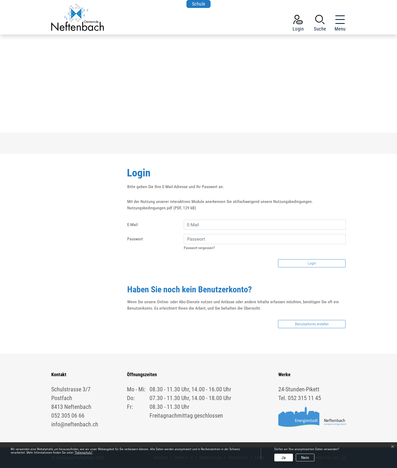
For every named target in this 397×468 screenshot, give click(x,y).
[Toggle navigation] (338, 24)
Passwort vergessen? (199, 248)
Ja (283, 457)
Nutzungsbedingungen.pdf (149, 207)
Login (312, 263)
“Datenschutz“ (83, 452)
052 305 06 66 (67, 415)
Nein (305, 457)
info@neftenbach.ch (74, 424)
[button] (320, 24)
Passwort (135, 238)
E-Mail (132, 224)
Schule (198, 4)
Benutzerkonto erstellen (312, 324)
